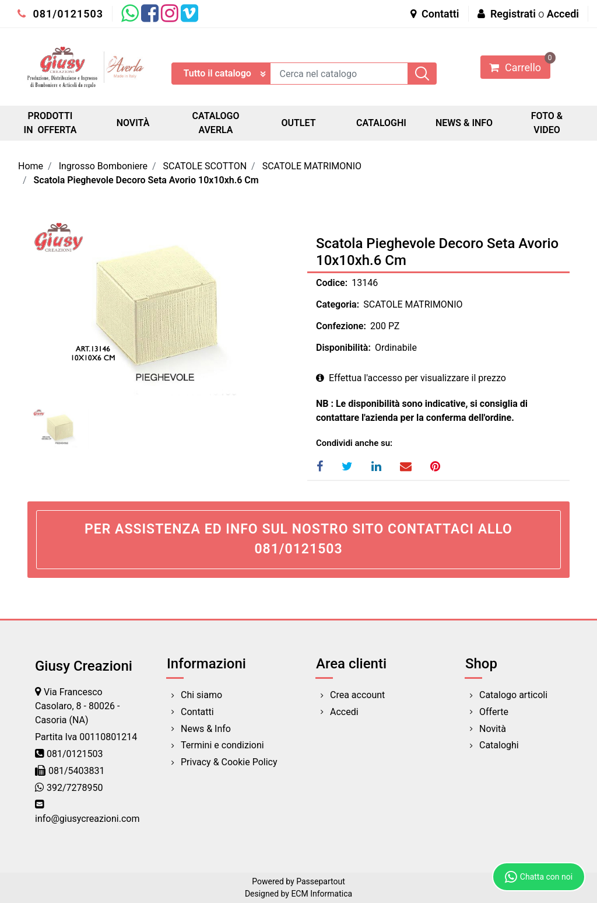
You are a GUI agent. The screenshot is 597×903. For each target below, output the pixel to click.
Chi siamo (201, 694)
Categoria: (337, 304)
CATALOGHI (381, 122)
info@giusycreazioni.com (87, 818)
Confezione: (341, 326)
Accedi (563, 14)
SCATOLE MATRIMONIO (311, 166)
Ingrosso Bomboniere (103, 166)
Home (30, 166)
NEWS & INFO (464, 122)
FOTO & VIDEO (547, 122)
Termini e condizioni (222, 745)
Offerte (493, 711)
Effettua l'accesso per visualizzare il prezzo (411, 377)
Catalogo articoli (513, 694)
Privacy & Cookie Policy (229, 762)
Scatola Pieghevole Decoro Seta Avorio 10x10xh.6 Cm (146, 180)
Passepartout (320, 881)
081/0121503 (60, 14)
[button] (422, 73)
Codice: (331, 282)
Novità (492, 728)
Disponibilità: (343, 347)
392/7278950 (75, 787)
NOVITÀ (133, 122)
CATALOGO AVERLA (215, 122)
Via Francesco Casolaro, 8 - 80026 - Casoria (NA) (77, 706)
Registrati (513, 14)
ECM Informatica (321, 893)
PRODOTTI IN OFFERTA (50, 122)
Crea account (357, 694)
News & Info (206, 728)
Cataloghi (499, 745)
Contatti (434, 14)
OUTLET (298, 122)
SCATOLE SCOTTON (205, 166)
